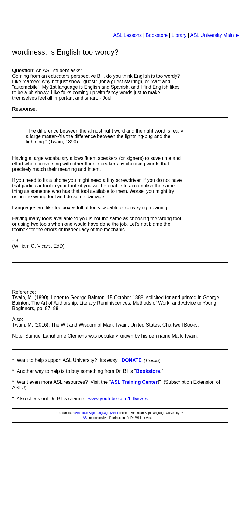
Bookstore (157, 35)
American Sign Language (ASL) (96, 413)
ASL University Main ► (214, 35)
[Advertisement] (110, 13)
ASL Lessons (127, 35)
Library (179, 35)
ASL (86, 417)
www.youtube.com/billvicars (118, 398)
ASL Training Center (134, 382)
